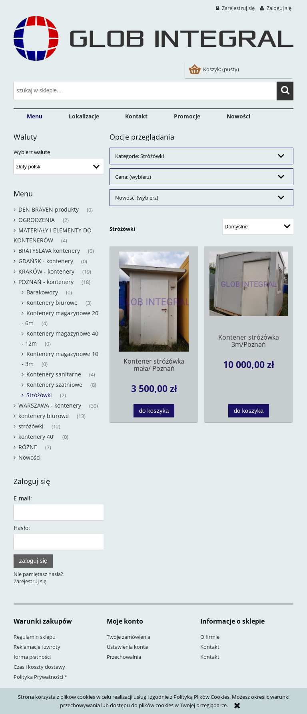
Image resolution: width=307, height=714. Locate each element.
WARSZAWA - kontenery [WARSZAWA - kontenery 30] (49, 405)
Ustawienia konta (127, 646)
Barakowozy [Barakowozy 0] (42, 292)
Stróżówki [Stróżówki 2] (39, 395)
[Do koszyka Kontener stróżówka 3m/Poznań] (248, 410)
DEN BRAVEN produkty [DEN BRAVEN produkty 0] (48, 209)
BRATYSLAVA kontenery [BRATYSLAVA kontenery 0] (49, 250)
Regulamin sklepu (35, 636)
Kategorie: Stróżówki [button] (139, 156)
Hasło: (22, 528)
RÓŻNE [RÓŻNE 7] (27, 447)
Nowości (29, 457)
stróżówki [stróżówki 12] (31, 426)
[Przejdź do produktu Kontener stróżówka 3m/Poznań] (248, 290)
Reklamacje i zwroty (37, 646)
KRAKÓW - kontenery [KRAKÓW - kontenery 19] (46, 271)
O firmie (209, 636)
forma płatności (32, 656)
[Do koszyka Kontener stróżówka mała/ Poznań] (154, 410)
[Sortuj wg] (257, 227)
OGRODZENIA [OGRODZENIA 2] (36, 220)
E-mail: (23, 498)
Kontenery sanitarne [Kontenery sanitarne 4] (53, 374)
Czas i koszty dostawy (39, 666)
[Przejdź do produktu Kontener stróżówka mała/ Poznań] (154, 302)
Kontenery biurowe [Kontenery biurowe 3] (52, 302)
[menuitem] (35, 116)
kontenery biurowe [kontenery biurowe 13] (43, 416)
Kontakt (209, 646)
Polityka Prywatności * (40, 676)
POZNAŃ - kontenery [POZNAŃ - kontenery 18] (46, 282)
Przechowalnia (124, 656)
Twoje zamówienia (128, 636)
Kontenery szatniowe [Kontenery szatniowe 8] (54, 384)
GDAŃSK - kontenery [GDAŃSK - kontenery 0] (45, 261)
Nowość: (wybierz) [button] (136, 197)
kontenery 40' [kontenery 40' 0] (36, 436)
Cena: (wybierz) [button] (133, 176)
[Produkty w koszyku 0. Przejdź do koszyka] (214, 69)
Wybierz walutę (32, 152)
